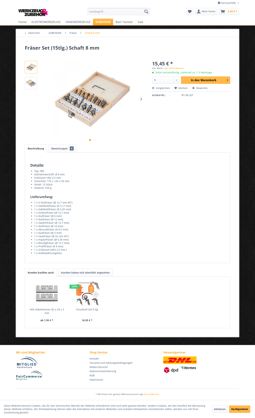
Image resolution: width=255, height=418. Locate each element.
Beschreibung (36, 148)
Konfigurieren (239, 409)
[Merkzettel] (190, 11)
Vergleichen (161, 88)
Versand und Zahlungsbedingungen (111, 362)
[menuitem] (118, 11)
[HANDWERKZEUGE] (78, 22)
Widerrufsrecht (99, 367)
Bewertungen (62, 148)
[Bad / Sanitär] (124, 22)
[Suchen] (146, 11)
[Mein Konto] (206, 11)
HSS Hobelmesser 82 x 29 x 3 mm (47, 311)
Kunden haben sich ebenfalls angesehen (85, 272)
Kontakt (94, 358)
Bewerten (200, 88)
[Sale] (140, 22)
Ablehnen (220, 409)
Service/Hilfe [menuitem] (227, 3)
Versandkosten (151, 394)
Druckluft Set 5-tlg (87, 309)
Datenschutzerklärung (103, 371)
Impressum (96, 379)
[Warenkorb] (229, 11)
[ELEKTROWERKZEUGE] (46, 22)
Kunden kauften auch (41, 272)
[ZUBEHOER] (103, 22)
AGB (92, 375)
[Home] (22, 22)
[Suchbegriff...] (118, 11)
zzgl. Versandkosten (174, 68)
